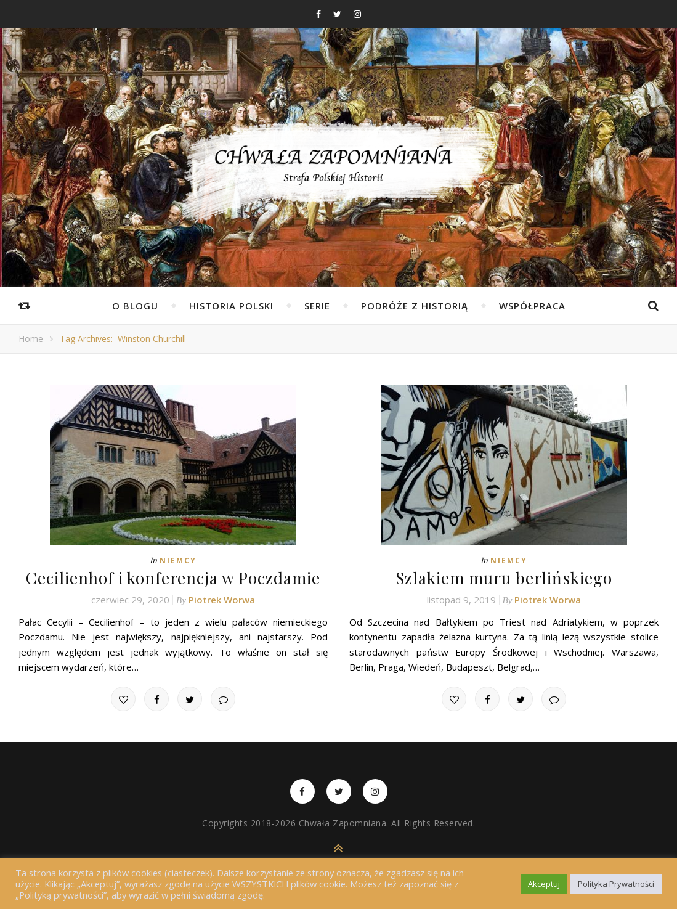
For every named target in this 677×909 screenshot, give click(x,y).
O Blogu (135, 306)
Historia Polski (231, 306)
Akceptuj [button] (544, 883)
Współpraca (532, 306)
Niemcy (178, 560)
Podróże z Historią (414, 306)
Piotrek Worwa (222, 599)
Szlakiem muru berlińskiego (503, 578)
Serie (317, 306)
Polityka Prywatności (616, 883)
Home (30, 338)
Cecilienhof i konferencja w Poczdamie (173, 578)
